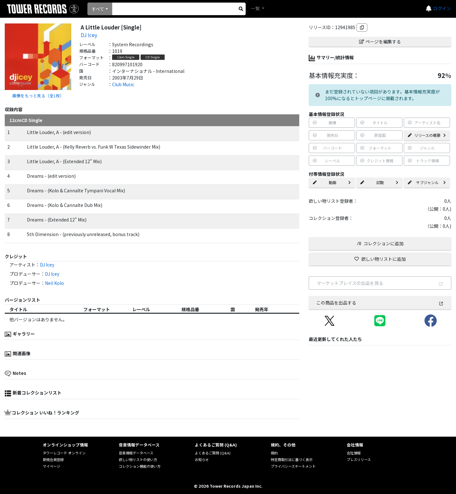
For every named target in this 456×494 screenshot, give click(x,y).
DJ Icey (89, 34)
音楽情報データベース (136, 452)
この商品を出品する (380, 302)
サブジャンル (427, 182)
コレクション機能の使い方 (140, 466)
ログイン (442, 8)
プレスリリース (359, 459)
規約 (274, 452)
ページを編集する (380, 41)
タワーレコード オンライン (64, 452)
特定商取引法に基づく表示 (292, 459)
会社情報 (354, 452)
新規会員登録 (53, 459)
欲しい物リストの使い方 (138, 459)
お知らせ (202, 459)
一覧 (256, 8)
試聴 (379, 182)
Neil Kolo (54, 283)
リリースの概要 (427, 135)
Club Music (123, 84)
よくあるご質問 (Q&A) (213, 452)
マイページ (51, 466)
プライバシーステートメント (293, 466)
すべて (98, 9)
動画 (332, 182)
